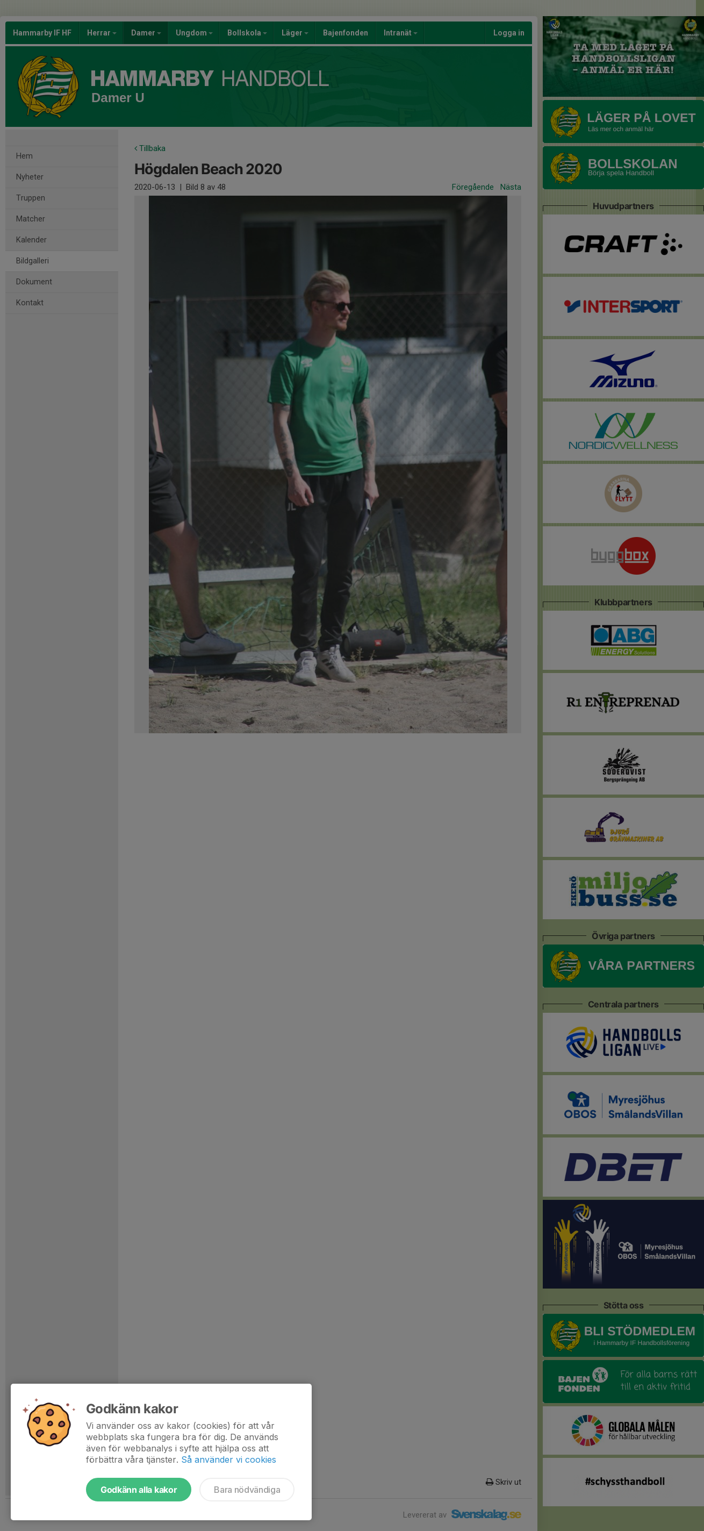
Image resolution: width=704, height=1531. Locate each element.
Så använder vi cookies (228, 1459)
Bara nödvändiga (247, 1489)
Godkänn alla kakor (138, 1489)
